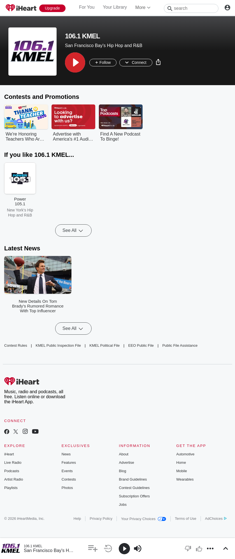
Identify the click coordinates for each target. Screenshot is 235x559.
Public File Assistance (179, 345)
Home (181, 462)
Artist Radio (13, 479)
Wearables (185, 479)
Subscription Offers (134, 496)
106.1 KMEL (33, 546)
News (66, 454)
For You (86, 7)
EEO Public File (141, 345)
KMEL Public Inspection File (58, 345)
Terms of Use (185, 518)
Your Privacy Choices (143, 519)
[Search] (191, 8)
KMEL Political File (104, 345)
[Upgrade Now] (52, 8)
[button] (75, 62)
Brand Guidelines (133, 479)
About (124, 454)
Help (77, 518)
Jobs (123, 504)
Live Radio (12, 462)
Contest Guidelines (134, 488)
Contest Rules (15, 345)
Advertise (126, 462)
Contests (69, 479)
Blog (122, 471)
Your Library (115, 7)
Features (69, 462)
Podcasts (11, 471)
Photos (67, 488)
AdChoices (216, 518)
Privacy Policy (101, 518)
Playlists (11, 488)
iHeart (9, 454)
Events (67, 471)
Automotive (185, 454)
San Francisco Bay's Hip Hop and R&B (62, 550)
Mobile (181, 471)
